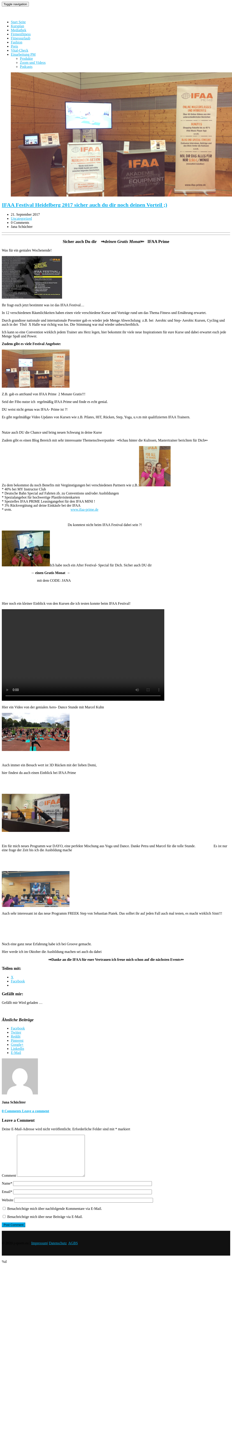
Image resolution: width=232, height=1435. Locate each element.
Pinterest (17, 1040)
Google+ (17, 1044)
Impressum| (39, 1251)
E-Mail (16, 1053)
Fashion (16, 42)
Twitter (16, 1032)
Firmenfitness (21, 34)
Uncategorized (21, 218)
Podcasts (26, 67)
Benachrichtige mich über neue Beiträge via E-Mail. (45, 1225)
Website (7, 1208)
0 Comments (12, 1111)
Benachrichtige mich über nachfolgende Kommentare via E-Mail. (54, 1217)
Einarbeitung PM (23, 54)
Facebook (18, 1028)
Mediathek (18, 30)
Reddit (16, 1036)
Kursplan (17, 26)
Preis (14, 46)
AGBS (73, 1251)
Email (7, 1200)
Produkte (26, 58)
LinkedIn (17, 1049)
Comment (9, 1184)
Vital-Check (19, 50)
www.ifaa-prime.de (84, 509)
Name (7, 1191)
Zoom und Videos (33, 62)
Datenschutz (58, 1251)
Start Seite (18, 22)
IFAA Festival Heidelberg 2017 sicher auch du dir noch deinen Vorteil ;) (84, 205)
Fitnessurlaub (20, 38)
